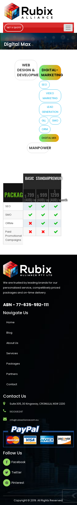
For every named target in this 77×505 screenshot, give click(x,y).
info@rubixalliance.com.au (24, 420)
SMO (55, 120)
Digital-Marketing (51, 72)
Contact (11, 384)
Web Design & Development (27, 69)
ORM (45, 129)
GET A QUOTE (14, 27)
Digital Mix (49, 138)
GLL (44, 120)
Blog (9, 333)
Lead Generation (50, 109)
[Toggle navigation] (68, 27)
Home (10, 322)
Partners (12, 374)
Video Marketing (50, 95)
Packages (13, 364)
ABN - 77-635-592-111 (26, 304)
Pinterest (17, 483)
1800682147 (16, 411)
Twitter (16, 472)
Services (12, 353)
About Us (12, 343)
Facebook (18, 462)
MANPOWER (39, 147)
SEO (44, 85)
